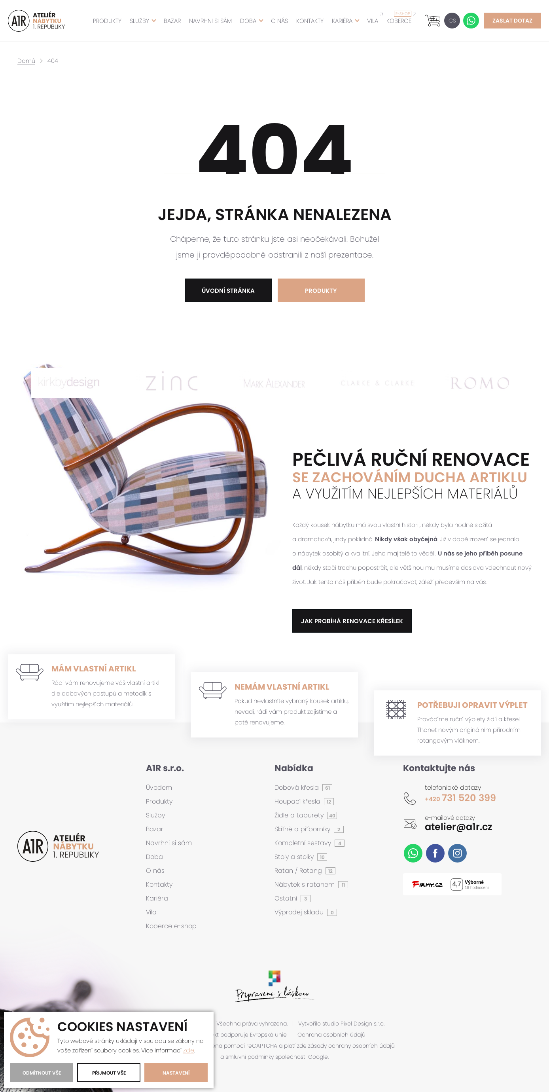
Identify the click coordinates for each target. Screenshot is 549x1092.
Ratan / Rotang (299, 870)
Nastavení (176, 1072)
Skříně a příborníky (303, 829)
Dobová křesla (297, 787)
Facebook (435, 853)
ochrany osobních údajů (361, 1046)
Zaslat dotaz (512, 21)
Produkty (321, 290)
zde (188, 1050)
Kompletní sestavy (303, 842)
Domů (26, 60)
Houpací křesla (298, 801)
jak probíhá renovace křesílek (352, 621)
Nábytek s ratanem (305, 884)
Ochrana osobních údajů (331, 1034)
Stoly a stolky (295, 856)
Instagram (457, 853)
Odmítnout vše (42, 1072)
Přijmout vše (109, 1072)
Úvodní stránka (228, 290)
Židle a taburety (300, 815)
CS (448, 21)
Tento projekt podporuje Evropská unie (235, 1034)
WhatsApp (469, 20)
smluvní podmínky (249, 1057)
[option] (68, 383)
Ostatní (286, 898)
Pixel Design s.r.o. (362, 1023)
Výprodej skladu (300, 912)
